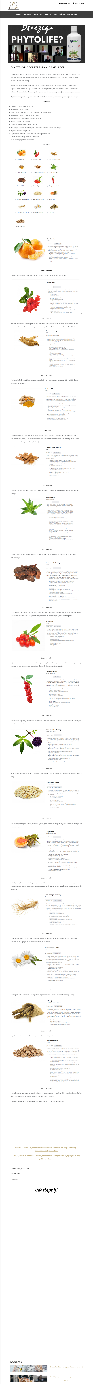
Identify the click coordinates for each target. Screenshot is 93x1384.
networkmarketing (42, 1300)
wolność (51, 1320)
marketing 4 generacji (43, 1314)
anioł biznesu (49, 1347)
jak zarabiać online (42, 1294)
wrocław (46, 1324)
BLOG (55, 14)
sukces (52, 1344)
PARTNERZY (47, 14)
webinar (53, 1334)
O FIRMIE (18, 14)
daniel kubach (41, 1307)
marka (50, 1317)
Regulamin (63, 1301)
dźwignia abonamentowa (44, 1330)
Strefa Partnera (78, 3)
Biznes (39, 1290)
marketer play (41, 1365)
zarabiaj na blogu (42, 1344)
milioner (39, 1347)
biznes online (41, 1317)
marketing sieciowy (42, 1297)
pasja (44, 1320)
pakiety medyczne (42, 1334)
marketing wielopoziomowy (44, 1310)
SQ (49, 1365)
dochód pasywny (41, 1327)
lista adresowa (41, 1358)
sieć (38, 1320)
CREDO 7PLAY (38, 14)
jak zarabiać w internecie (44, 1340)
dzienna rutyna (41, 1362)
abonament (53, 1327)
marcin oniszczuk (42, 1304)
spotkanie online (42, 1337)
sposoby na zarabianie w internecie (44, 1351)
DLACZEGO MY (28, 14)
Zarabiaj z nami (64, 3)
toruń (39, 1324)
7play (45, 1290)
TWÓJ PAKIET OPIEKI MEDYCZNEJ (68, 14)
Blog (52, 1290)
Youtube (48, 1355)
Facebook (39, 1355)
